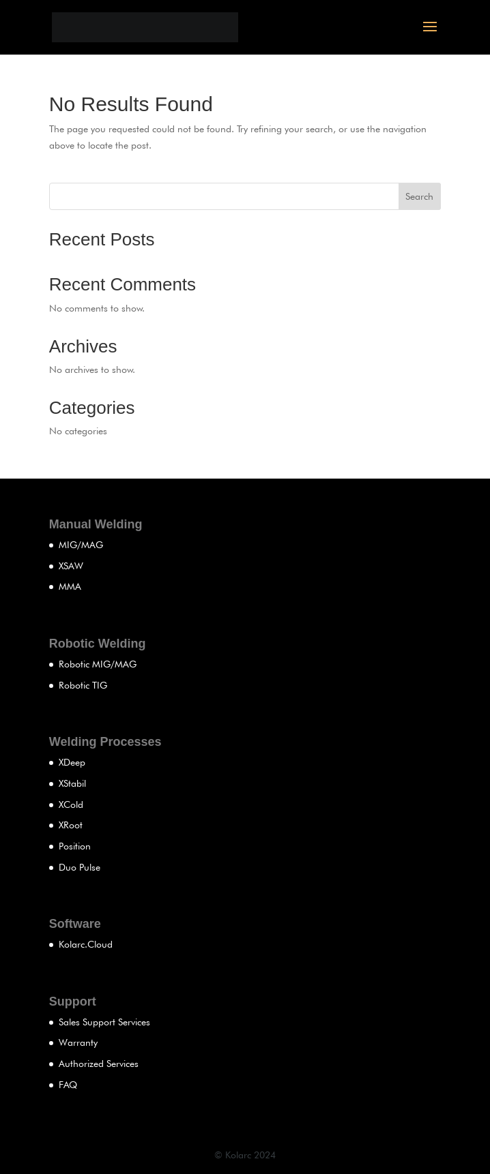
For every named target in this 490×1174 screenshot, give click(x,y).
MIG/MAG (81, 544)
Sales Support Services (104, 1022)
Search (419, 196)
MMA (70, 586)
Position (75, 846)
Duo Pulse (79, 867)
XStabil (72, 783)
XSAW (71, 565)
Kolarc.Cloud (86, 944)
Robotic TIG (83, 685)
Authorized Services (99, 1063)
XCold (71, 804)
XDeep (72, 762)
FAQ (68, 1084)
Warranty (78, 1042)
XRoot (71, 824)
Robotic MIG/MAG (97, 664)
